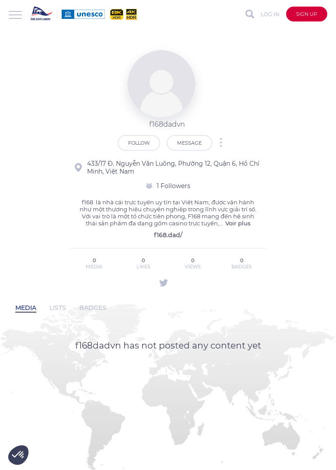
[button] (18, 455)
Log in (270, 14)
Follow (139, 143)
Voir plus (238, 223)
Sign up (306, 14)
